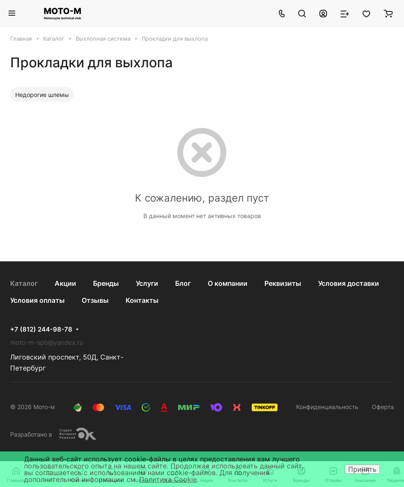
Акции (65, 283)
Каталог (24, 283)
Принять (362, 469)
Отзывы (95, 300)
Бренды (106, 283)
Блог (183, 283)
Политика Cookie (168, 479)
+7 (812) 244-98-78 (41, 329)
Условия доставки (348, 283)
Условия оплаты (37, 300)
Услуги (147, 283)
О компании (227, 283)
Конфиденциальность (327, 406)
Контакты (142, 300)
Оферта (383, 406)
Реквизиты (282, 283)
